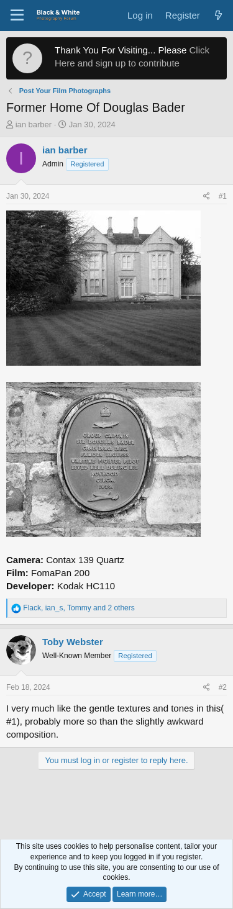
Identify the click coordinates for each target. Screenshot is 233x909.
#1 (223, 196)
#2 (223, 687)
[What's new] (218, 15)
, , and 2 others (78, 608)
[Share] (206, 196)
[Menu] (17, 15)
